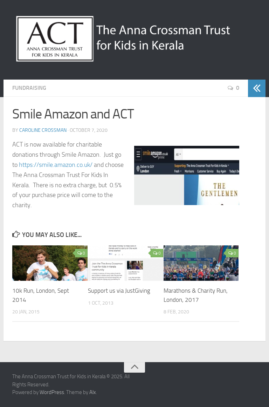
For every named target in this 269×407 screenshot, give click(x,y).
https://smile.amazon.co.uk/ (55, 165)
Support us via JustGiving (119, 290)
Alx (92, 392)
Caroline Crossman (43, 130)
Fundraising (29, 87)
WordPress (52, 392)
